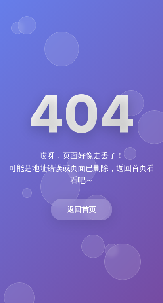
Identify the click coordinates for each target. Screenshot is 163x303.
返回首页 (81, 209)
